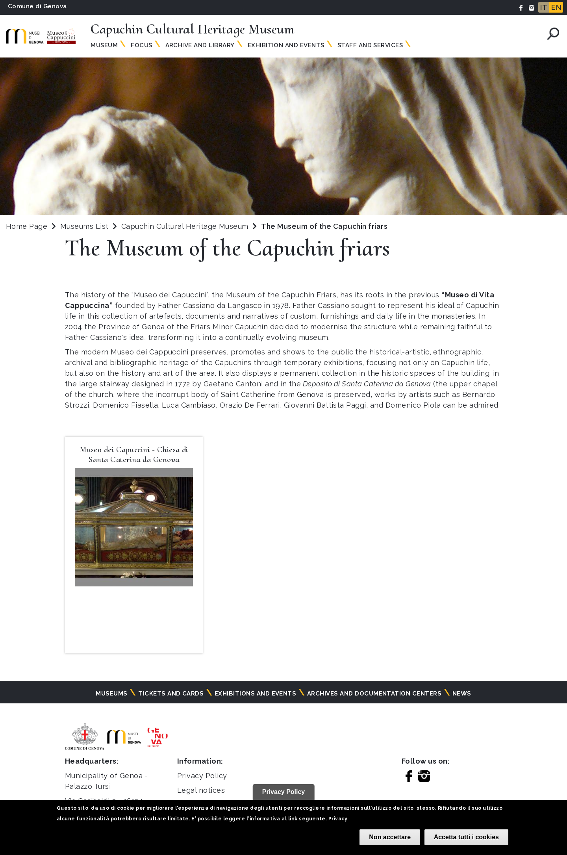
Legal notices (201, 790)
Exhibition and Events (286, 45)
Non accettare (390, 837)
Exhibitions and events (255, 693)
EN (556, 7)
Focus (141, 45)
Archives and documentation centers (374, 693)
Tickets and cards (171, 693)
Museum (104, 45)
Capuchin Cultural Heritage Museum (185, 226)
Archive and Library (200, 45)
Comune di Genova (37, 6)
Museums (111, 693)
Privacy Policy (202, 776)
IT (543, 7)
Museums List (84, 226)
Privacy (337, 819)
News (461, 693)
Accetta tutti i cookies (466, 837)
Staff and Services (370, 45)
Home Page (26, 226)
